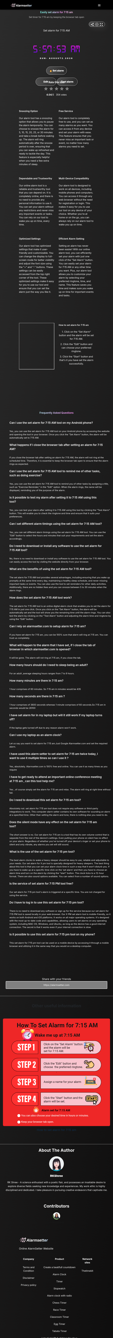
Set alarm (56, 70)
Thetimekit (87, 1270)
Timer (59, 1281)
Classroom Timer (59, 1316)
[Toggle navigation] (99, 5)
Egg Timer (59, 1323)
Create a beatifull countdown (59, 1267)
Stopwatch (59, 1288)
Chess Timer (59, 1302)
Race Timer (59, 1309)
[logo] (21, 5)
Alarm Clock (59, 1274)
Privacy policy (28, 1284)
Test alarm (67, 81)
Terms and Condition (28, 1269)
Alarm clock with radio (59, 1295)
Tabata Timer (59, 1331)
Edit (46, 81)
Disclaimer (28, 1277)
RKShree (56, 1176)
